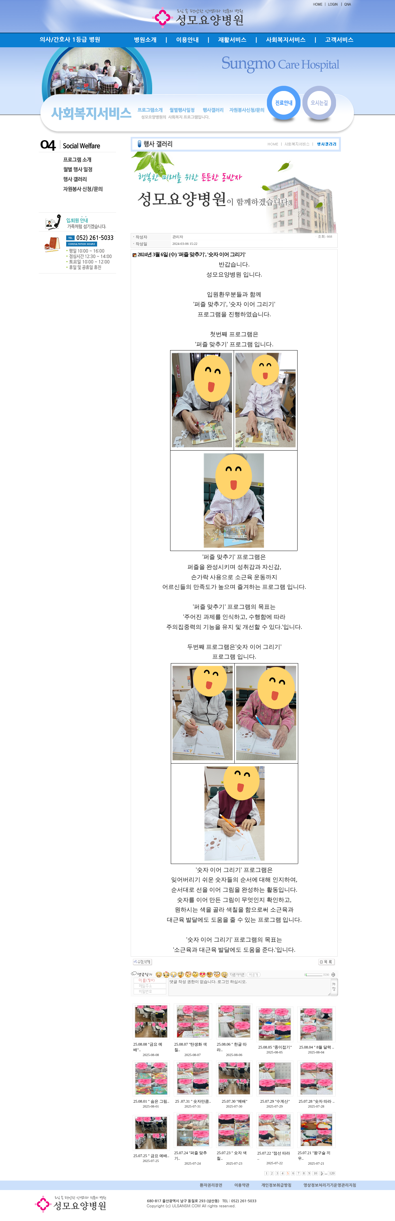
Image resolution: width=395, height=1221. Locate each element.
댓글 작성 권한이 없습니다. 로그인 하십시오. (249, 987)
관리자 (177, 237)
